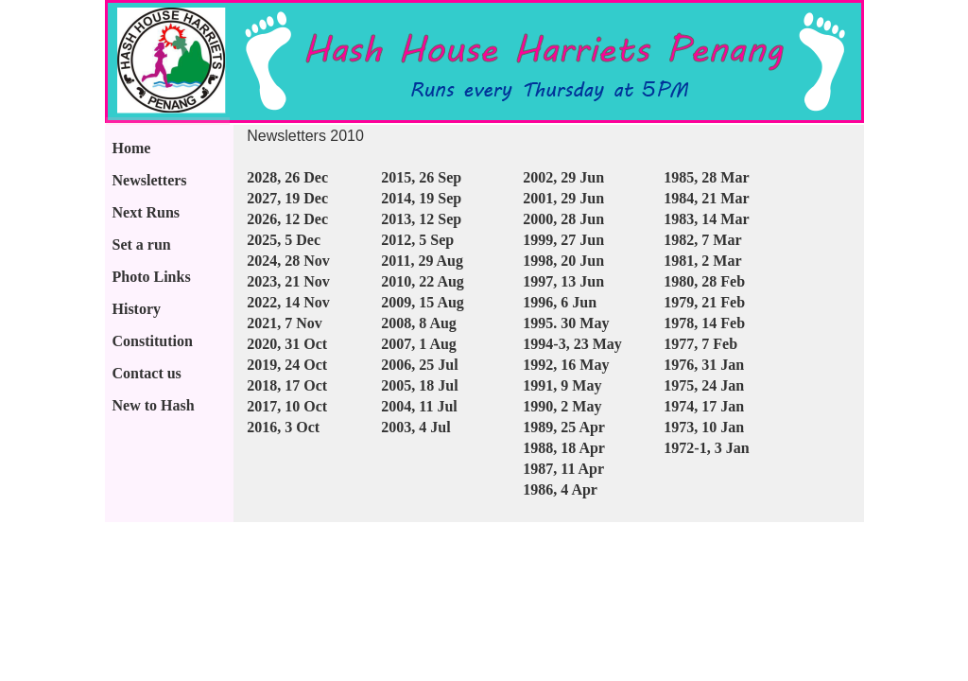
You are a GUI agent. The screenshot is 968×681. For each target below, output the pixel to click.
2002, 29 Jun (563, 177)
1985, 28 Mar (706, 177)
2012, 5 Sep (417, 240)
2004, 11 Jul (419, 406)
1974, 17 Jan (704, 406)
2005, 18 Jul (419, 385)
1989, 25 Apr (564, 427)
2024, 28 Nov (288, 261)
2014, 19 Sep (421, 198)
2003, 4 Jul (415, 427)
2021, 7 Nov (284, 323)
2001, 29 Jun (563, 198)
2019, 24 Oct (287, 365)
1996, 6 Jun (559, 302)
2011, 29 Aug (422, 261)
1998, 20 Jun (563, 261)
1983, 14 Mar (706, 219)
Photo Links (151, 277)
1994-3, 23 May (572, 344)
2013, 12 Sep (421, 219)
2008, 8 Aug (419, 323)
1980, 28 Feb (704, 281)
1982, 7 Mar (702, 240)
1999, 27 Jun (563, 240)
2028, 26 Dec (287, 177)
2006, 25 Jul (419, 365)
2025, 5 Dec (283, 240)
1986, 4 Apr (560, 489)
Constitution (152, 341)
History (137, 309)
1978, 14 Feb (704, 323)
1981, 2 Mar (702, 261)
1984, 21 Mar (706, 198)
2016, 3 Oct (283, 427)
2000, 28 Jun (563, 219)
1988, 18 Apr (564, 448)
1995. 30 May (566, 323)
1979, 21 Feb (704, 302)
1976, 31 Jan (704, 365)
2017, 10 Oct (287, 406)
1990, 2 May (562, 406)
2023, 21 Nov (288, 281)
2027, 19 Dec (287, 198)
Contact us (147, 373)
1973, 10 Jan (704, 427)
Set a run (141, 244)
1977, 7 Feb (700, 344)
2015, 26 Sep (421, 177)
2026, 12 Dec (287, 219)
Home (131, 148)
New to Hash (153, 405)
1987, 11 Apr (563, 469)
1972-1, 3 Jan (706, 448)
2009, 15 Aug (422, 302)
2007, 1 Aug (419, 344)
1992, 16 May (566, 365)
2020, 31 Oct (287, 344)
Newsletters (149, 180)
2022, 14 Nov (288, 302)
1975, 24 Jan (704, 385)
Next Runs (146, 212)
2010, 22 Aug (422, 281)
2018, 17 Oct (287, 385)
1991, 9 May (562, 385)
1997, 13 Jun (563, 281)
